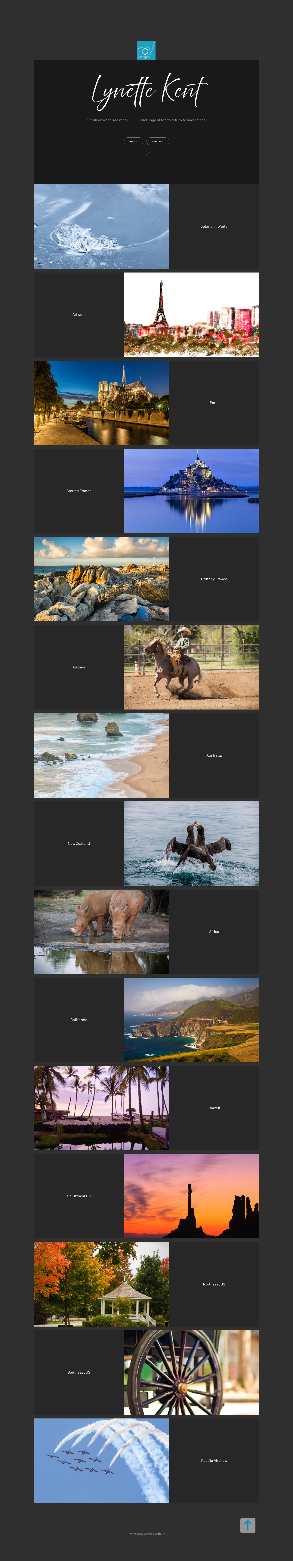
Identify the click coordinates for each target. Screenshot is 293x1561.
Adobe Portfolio (154, 1533)
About (134, 141)
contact (157, 141)
